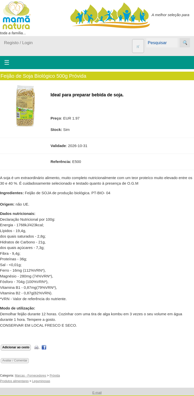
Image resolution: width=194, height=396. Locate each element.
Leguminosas (41, 381)
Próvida (55, 375)
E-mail (97, 392)
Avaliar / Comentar (14, 360)
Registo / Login (18, 42)
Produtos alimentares (14, 381)
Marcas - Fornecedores (30, 375)
